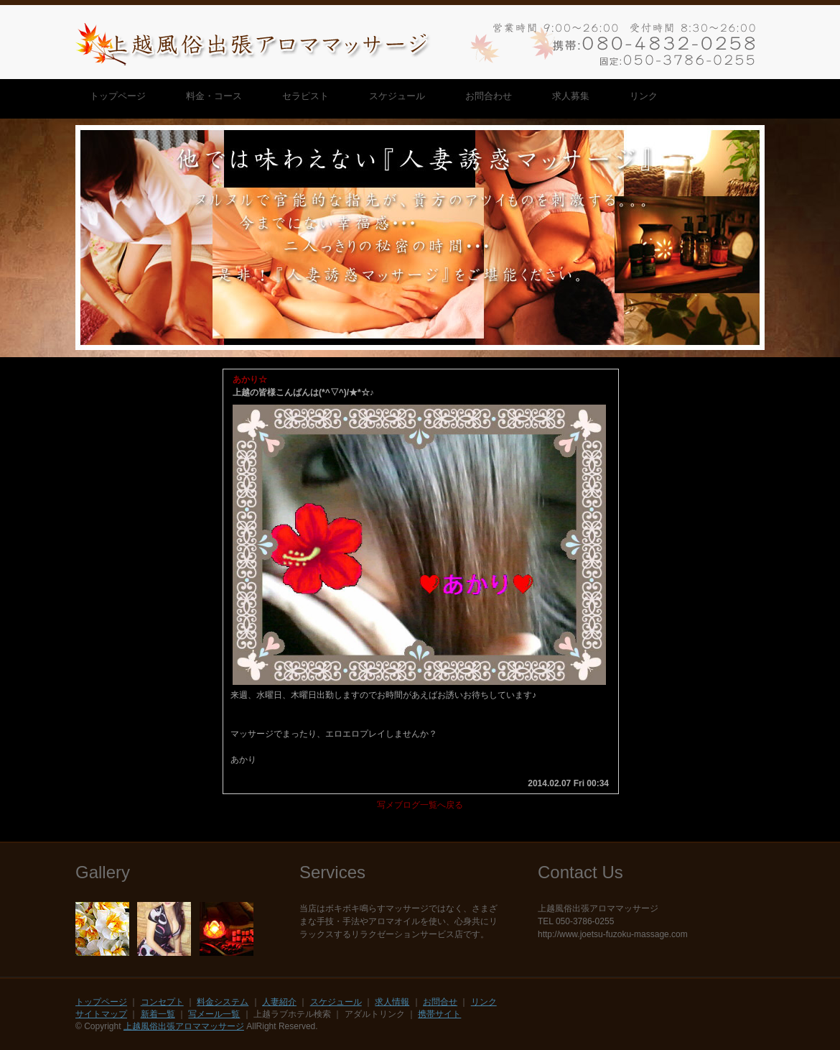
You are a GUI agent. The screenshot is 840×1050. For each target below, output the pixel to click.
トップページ (101, 1002)
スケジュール (336, 1002)
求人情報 (392, 1002)
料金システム (222, 1002)
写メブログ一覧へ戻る (420, 805)
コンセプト (162, 1002)
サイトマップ (101, 1014)
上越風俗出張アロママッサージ (183, 1026)
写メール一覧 (214, 1014)
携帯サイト (439, 1014)
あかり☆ (250, 379)
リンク (484, 1002)
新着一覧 (158, 1014)
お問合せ (440, 1002)
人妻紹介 (279, 1002)
